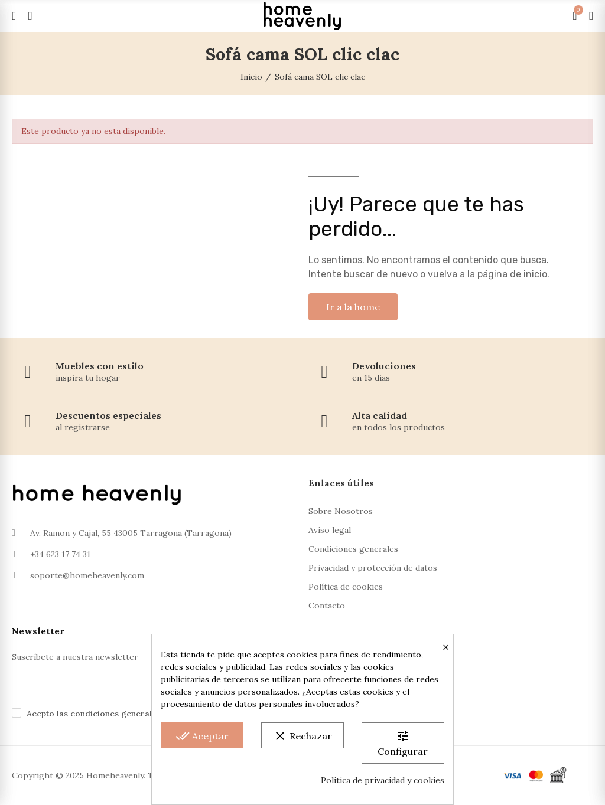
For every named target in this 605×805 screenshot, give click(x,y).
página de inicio (512, 274)
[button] (353, 306)
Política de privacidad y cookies (382, 780)
